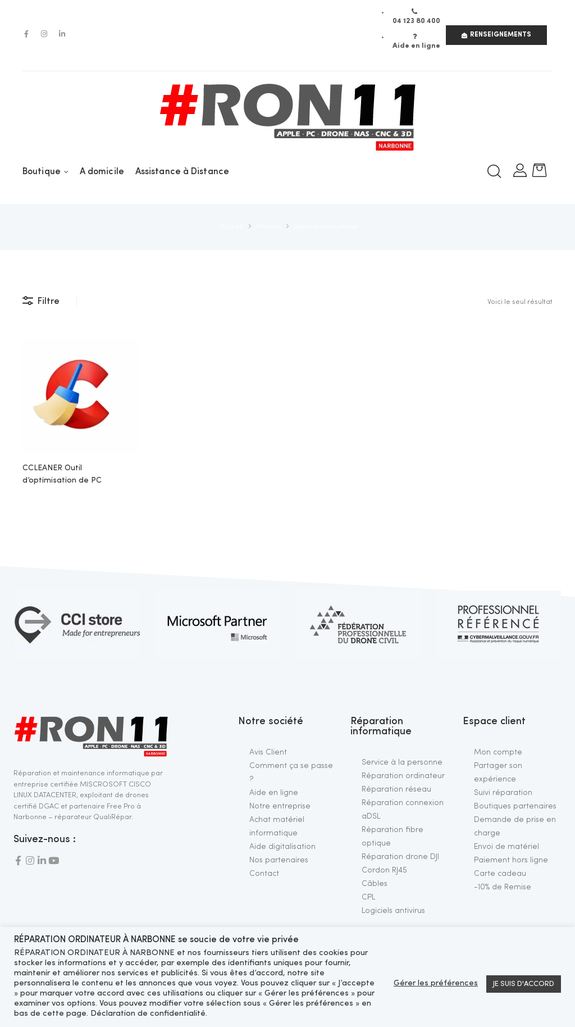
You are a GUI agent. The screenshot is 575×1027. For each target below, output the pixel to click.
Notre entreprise (280, 806)
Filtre (41, 300)
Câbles (374, 884)
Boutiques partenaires (515, 806)
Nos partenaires (278, 860)
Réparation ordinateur (403, 776)
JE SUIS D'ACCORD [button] (523, 984)
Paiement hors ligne (511, 860)
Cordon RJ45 (384, 870)
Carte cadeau (500, 874)
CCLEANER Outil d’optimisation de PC (62, 474)
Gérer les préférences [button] (436, 983)
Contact (264, 874)
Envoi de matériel (506, 847)
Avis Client (268, 752)
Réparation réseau (396, 789)
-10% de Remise (502, 887)
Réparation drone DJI (400, 857)
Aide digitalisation (282, 847)
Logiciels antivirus (393, 911)
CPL (368, 897)
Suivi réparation (503, 793)
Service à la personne (402, 762)
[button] (496, 35)
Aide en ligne (273, 793)
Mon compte (498, 752)
